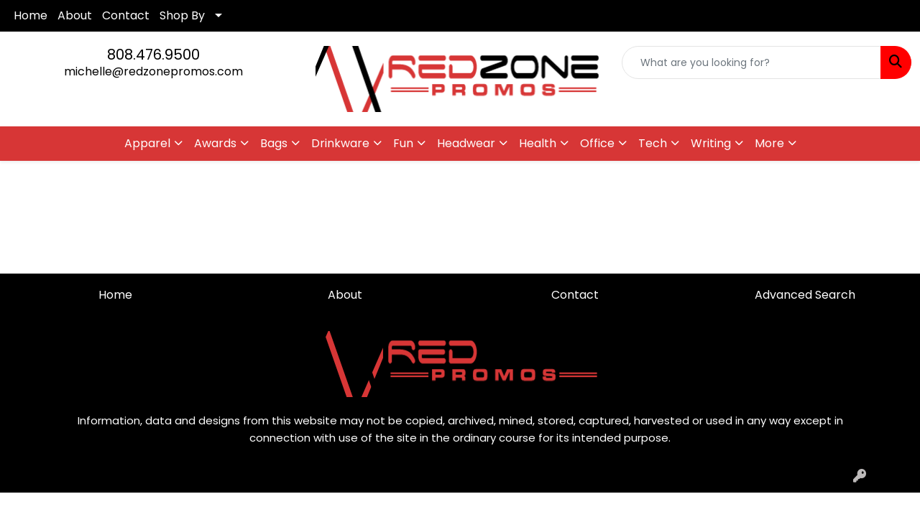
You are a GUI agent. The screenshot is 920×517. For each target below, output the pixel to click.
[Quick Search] (751, 62)
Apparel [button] (147, 143)
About (75, 15)
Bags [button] (274, 143)
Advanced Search (805, 295)
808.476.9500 (153, 55)
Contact (126, 15)
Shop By (182, 15)
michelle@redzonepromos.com (153, 71)
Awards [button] (215, 143)
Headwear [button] (466, 143)
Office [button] (597, 143)
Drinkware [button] (340, 143)
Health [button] (537, 143)
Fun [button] (403, 143)
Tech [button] (652, 143)
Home (30, 15)
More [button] (769, 143)
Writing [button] (711, 143)
